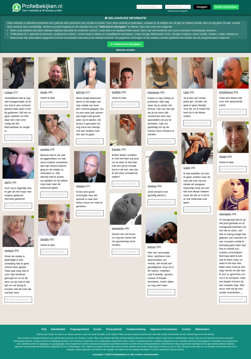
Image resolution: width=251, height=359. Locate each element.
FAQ (44, 329)
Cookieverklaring (135, 329)
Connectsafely (58, 344)
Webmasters (202, 329)
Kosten (98, 329)
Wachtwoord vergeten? (178, 11)
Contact (186, 329)
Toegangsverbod (79, 329)
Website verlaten (125, 50)
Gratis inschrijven (226, 6)
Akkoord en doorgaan (125, 44)
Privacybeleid (114, 329)
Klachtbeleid (58, 329)
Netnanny (44, 344)
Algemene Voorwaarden (163, 329)
